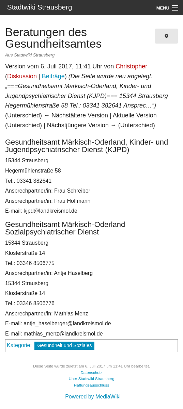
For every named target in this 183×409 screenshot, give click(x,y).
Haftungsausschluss (91, 385)
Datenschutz (91, 373)
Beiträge (53, 76)
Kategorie (18, 345)
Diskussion (22, 76)
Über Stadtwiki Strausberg (91, 379)
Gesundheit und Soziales (64, 345)
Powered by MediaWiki (93, 396)
